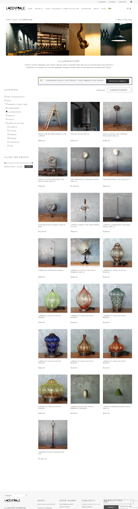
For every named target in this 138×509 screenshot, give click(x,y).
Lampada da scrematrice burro (50, 270)
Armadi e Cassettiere (17, 104)
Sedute (11, 116)
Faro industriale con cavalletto (116, 179)
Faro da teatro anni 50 (80, 134)
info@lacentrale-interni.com (91, 504)
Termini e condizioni (45, 508)
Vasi (11, 146)
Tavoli (11, 119)
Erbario (13, 134)
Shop (15, 20)
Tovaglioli (15, 142)
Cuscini (13, 131)
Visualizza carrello (117, 81)
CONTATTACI (122, 1)
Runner (13, 138)
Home (8, 20)
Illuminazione (14, 112)
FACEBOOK (112, 1)
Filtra (29, 166)
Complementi (14, 108)
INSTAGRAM (102, 1)
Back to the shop (124, 20)
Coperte (13, 127)
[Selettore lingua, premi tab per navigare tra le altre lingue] (16, 495)
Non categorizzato (15, 97)
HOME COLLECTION (16, 123)
